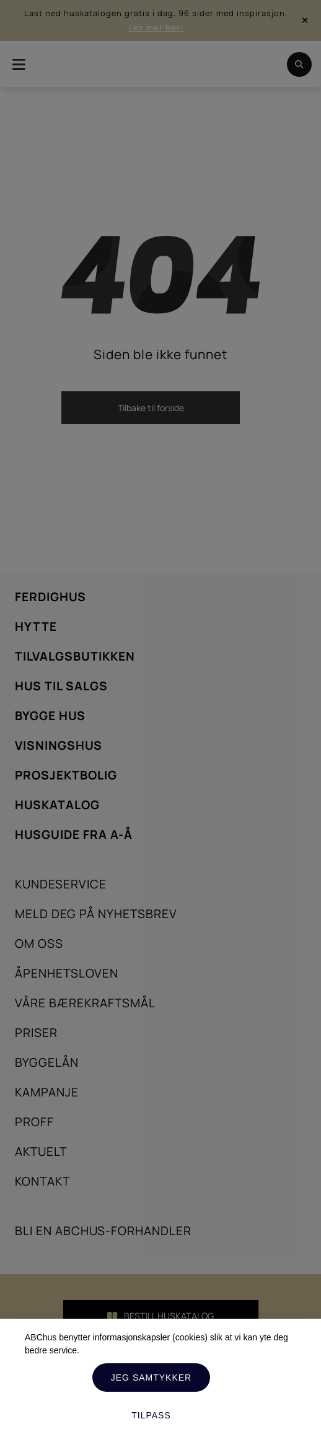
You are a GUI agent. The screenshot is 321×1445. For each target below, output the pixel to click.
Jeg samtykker (151, 1377)
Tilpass (151, 1415)
